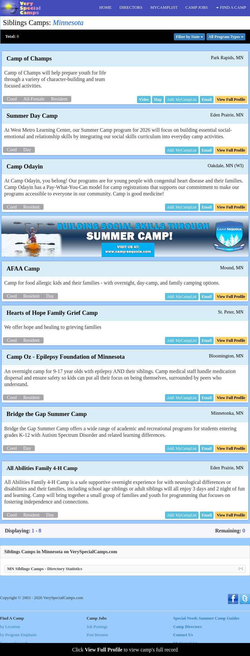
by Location (10, 626)
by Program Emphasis (18, 635)
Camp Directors (187, 626)
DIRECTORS (131, 7)
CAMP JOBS (197, 7)
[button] (144, 99)
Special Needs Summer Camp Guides (206, 618)
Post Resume (97, 635)
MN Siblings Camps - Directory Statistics (125, 568)
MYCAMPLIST (164, 7)
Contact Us (183, 635)
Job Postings (97, 626)
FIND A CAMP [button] (231, 7)
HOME (105, 7)
